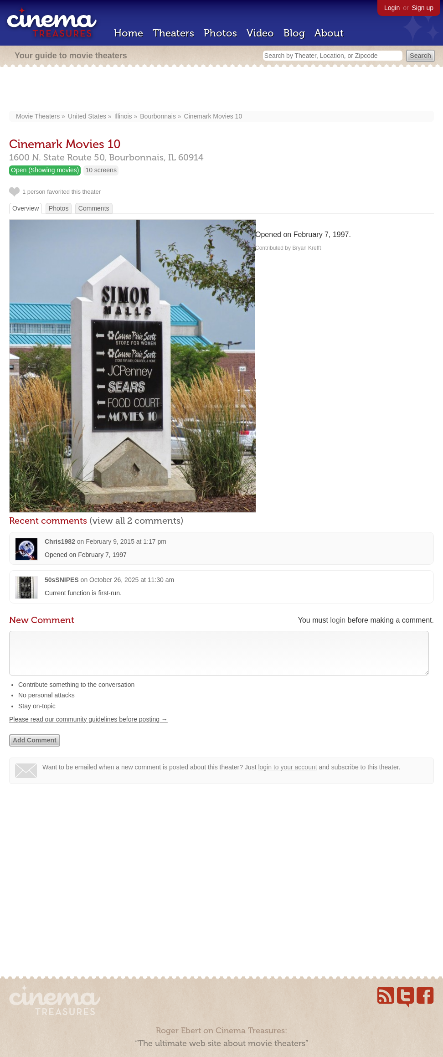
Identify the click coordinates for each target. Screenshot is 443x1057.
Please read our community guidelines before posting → (88, 728)
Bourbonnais (158, 116)
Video (260, 33)
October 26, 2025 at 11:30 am (131, 579)
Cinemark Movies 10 (213, 116)
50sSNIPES (62, 579)
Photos (220, 33)
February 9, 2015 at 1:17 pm (126, 541)
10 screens (100, 170)
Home (128, 33)
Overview (25, 208)
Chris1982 (60, 541)
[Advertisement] (222, 89)
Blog (294, 33)
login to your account (287, 776)
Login (392, 7)
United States (87, 116)
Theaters (173, 33)
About (329, 33)
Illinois (123, 116)
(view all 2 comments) (136, 520)
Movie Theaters (38, 116)
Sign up (422, 7)
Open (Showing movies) (45, 170)
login (337, 620)
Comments (93, 208)
